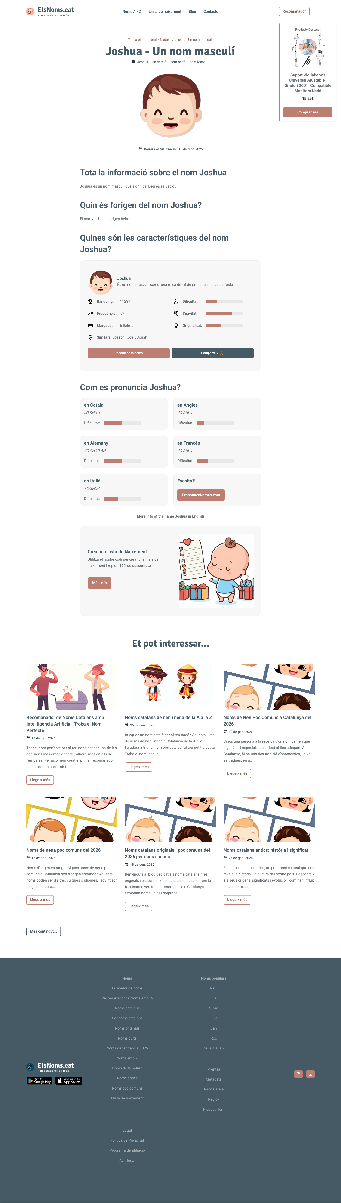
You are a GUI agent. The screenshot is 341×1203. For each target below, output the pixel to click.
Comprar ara (307, 112)
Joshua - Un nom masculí (194, 39)
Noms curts (127, 1038)
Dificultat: (92, 423)
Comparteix (212, 353)
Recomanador (299, 11)
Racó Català (214, 1089)
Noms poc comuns (127, 1088)
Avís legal (127, 1160)
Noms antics (127, 1078)
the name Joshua (172, 516)
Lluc (213, 1018)
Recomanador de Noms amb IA (127, 998)
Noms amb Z (127, 1058)
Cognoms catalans (127, 1018)
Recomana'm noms (128, 353)
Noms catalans (127, 1008)
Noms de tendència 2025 (127, 1048)
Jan (214, 1028)
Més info (99, 583)
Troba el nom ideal (142, 39)
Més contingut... (43, 931)
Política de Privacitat (127, 1140)
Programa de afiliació (127, 1150)
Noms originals (127, 1028)
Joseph (118, 337)
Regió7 (214, 1099)
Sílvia (213, 1008)
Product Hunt (213, 1109)
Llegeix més (40, 780)
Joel (130, 337)
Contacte (210, 11)
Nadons (165, 39)
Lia (213, 998)
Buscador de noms (127, 988)
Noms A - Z (132, 11)
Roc (214, 1038)
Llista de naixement (127, 1098)
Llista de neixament (165, 11)
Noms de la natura (127, 1068)
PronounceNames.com (201, 495)
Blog (192, 11)
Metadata (214, 1079)
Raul (214, 988)
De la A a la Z (214, 1048)
